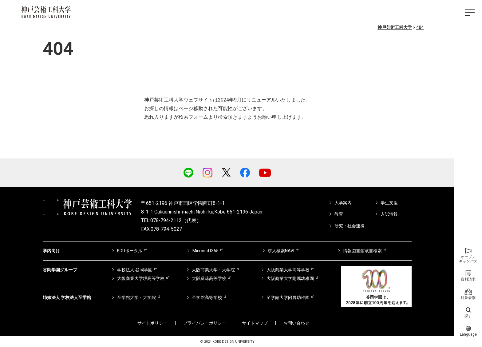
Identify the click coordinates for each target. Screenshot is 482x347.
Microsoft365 (205, 250)
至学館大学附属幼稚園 (288, 297)
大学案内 (343, 202)
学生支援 (389, 202)
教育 (338, 214)
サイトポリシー (152, 323)
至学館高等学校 (207, 297)
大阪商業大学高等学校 (288, 269)
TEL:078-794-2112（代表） (171, 220)
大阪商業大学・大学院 (213, 269)
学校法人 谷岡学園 (134, 269)
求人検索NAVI (281, 250)
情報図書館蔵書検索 (362, 250)
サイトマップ (255, 323)
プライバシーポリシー (204, 323)
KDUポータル (129, 250)
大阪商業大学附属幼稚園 (290, 278)
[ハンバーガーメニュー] (470, 12)
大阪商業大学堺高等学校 (140, 278)
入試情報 (389, 214)
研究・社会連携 (349, 225)
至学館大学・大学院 (136, 297)
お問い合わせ (296, 323)
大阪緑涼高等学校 (209, 278)
